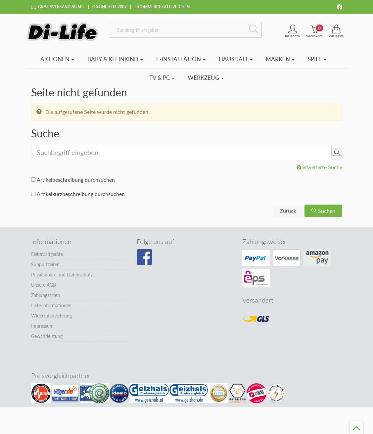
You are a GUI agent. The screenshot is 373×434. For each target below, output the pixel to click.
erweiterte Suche (319, 167)
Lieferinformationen (51, 305)
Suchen (323, 211)
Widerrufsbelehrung (51, 315)
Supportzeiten (45, 264)
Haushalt (236, 59)
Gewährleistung (47, 336)
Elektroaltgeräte (47, 254)
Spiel (317, 59)
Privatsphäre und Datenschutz (62, 274)
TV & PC (161, 77)
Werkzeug (206, 77)
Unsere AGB (43, 285)
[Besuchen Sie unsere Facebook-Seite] (144, 257)
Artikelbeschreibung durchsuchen (76, 179)
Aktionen (57, 59)
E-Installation (181, 59)
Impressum (42, 326)
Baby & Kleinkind (115, 59)
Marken (280, 59)
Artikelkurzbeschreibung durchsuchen (81, 194)
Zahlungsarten (45, 295)
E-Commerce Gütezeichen (162, 6)
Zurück (288, 211)
